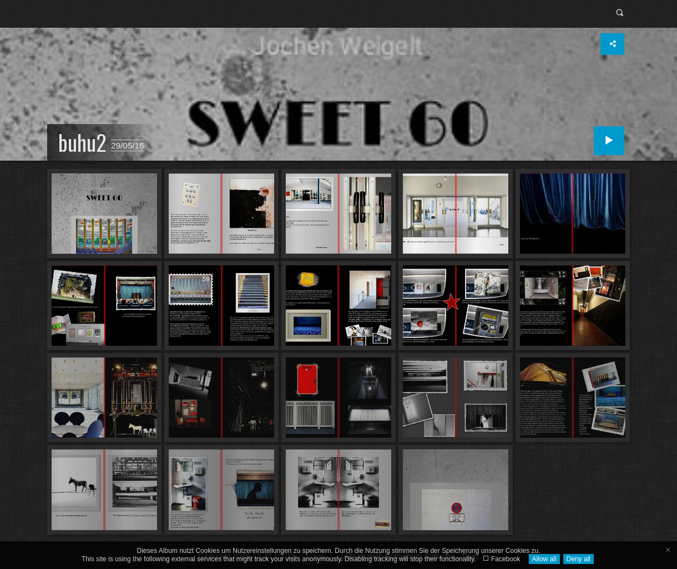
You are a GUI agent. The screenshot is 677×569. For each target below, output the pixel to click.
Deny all (578, 559)
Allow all (544, 559)
